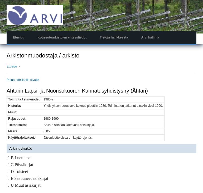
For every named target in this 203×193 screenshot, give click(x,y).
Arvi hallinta (150, 37)
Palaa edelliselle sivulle (23, 80)
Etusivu (18, 37)
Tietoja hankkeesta (114, 37)
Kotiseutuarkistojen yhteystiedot (61, 37)
